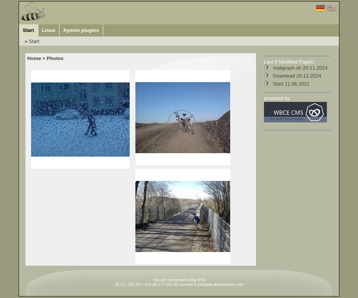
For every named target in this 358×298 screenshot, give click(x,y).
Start (34, 41)
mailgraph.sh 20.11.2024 (300, 68)
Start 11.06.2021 (291, 84)
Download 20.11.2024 (297, 76)
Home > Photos (45, 58)
